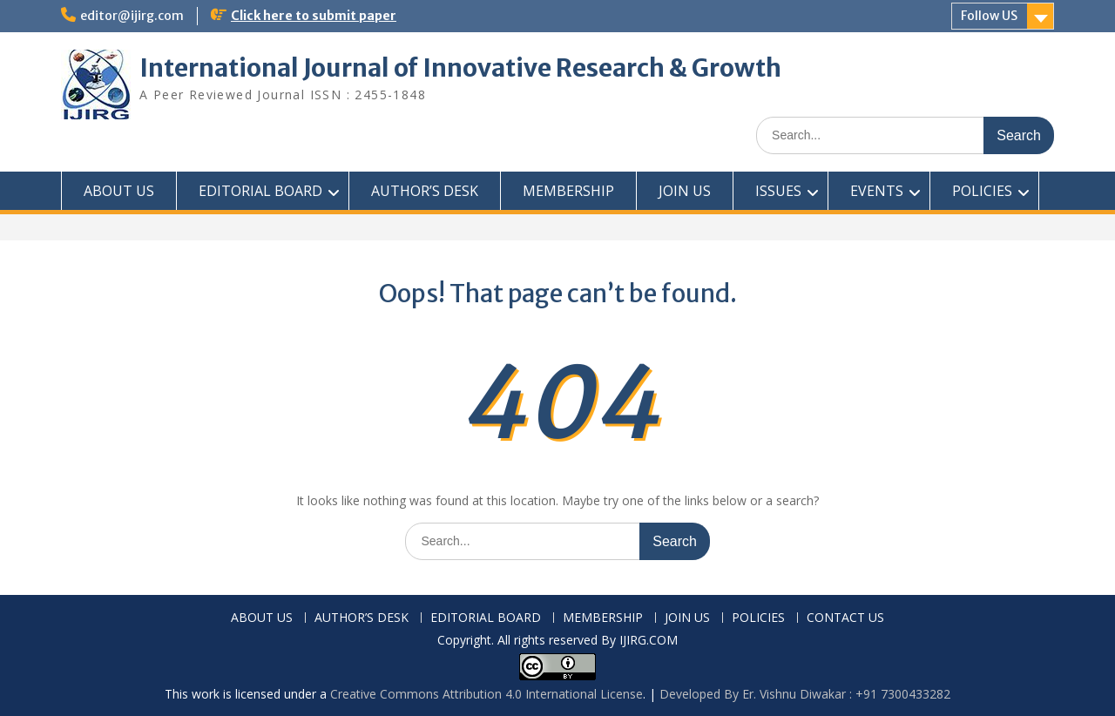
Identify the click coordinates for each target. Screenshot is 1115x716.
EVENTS (876, 190)
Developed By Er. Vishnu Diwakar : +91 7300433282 (804, 694)
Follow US (989, 16)
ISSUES (778, 190)
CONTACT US (845, 618)
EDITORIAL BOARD (260, 190)
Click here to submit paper (313, 16)
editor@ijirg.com (132, 16)
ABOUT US (119, 190)
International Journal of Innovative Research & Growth (460, 68)
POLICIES (982, 190)
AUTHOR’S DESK (424, 190)
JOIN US (685, 190)
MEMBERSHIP (568, 190)
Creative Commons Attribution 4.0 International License (486, 694)
